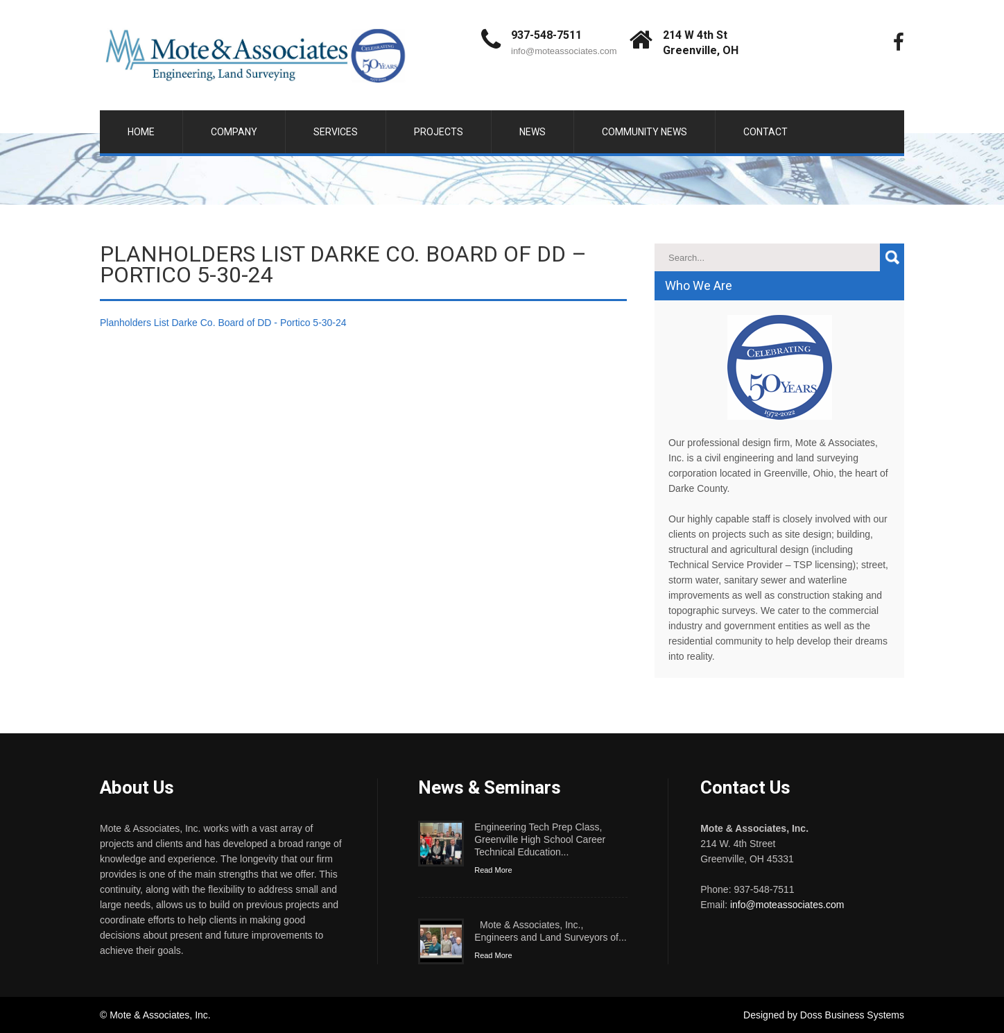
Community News (644, 131)
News (532, 131)
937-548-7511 (546, 35)
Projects (438, 131)
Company (234, 131)
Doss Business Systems (852, 1015)
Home (141, 131)
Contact (765, 131)
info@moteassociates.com (564, 51)
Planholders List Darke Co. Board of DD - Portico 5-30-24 (223, 322)
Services (335, 131)
